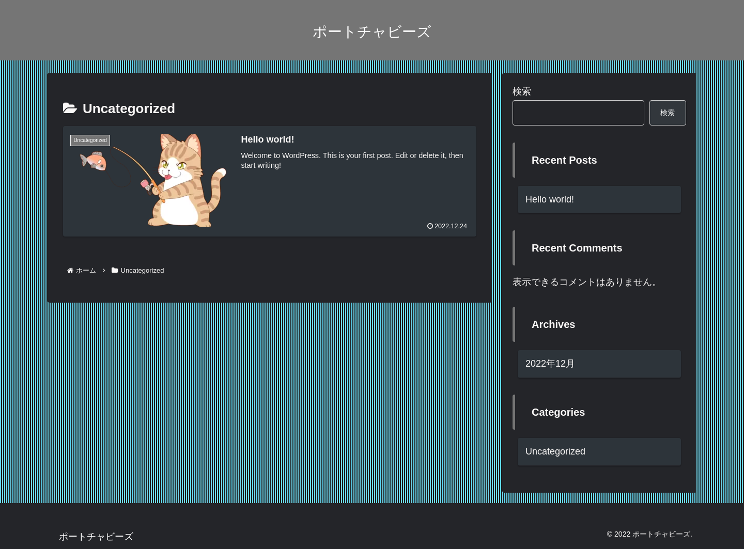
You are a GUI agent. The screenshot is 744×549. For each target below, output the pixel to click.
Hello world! (549, 199)
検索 (522, 91)
